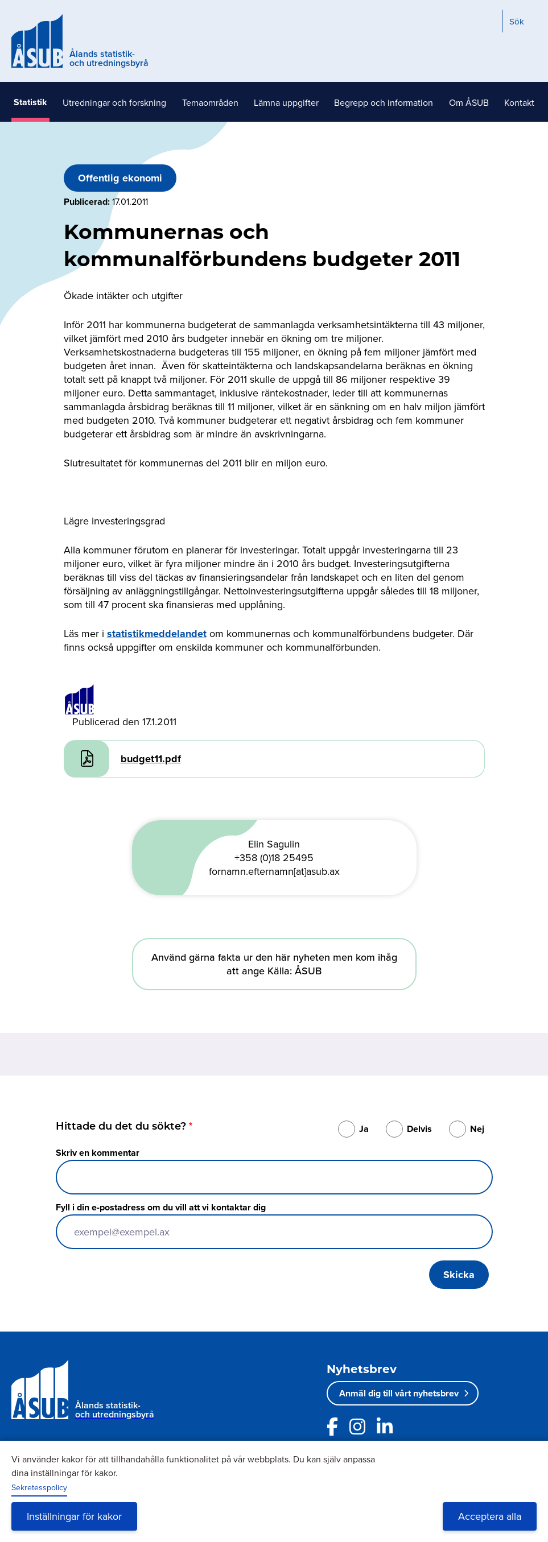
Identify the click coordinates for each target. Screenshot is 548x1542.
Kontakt (519, 102)
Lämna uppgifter (286, 102)
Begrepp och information (383, 102)
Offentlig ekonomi (120, 178)
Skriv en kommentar (97, 1152)
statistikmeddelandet (157, 633)
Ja (364, 1128)
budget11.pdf (151, 758)
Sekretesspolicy (39, 1487)
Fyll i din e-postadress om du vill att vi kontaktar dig (161, 1207)
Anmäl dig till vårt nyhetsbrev (399, 1393)
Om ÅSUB (469, 102)
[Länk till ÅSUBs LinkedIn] (385, 1426)
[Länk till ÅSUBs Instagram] (357, 1426)
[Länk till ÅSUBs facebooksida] (332, 1426)
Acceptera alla (489, 1516)
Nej (477, 1128)
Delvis (419, 1128)
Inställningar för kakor (74, 1516)
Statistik (30, 102)
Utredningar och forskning (114, 102)
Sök (516, 21)
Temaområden (210, 102)
